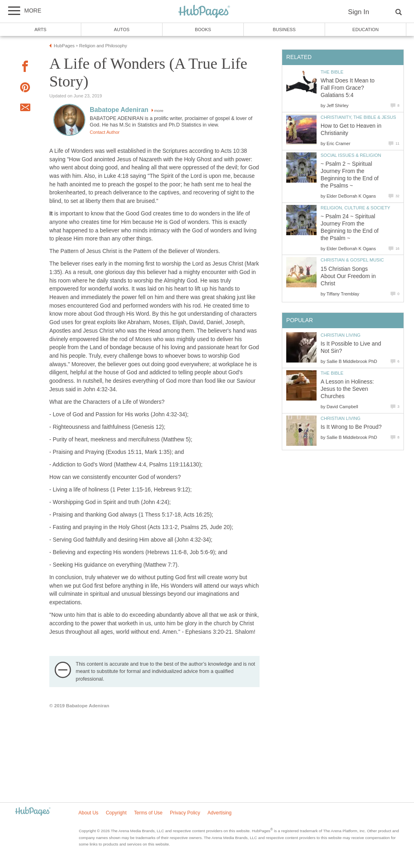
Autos (121, 29)
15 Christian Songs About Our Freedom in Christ (348, 276)
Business (284, 29)
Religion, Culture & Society (355, 207)
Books (203, 29)
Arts (40, 29)
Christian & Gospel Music (352, 259)
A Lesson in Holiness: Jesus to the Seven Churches (347, 389)
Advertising (219, 813)
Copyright (116, 813)
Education (365, 29)
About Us (88, 813)
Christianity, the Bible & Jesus (358, 117)
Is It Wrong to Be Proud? (351, 427)
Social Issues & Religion (351, 155)
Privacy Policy (185, 813)
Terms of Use (148, 813)
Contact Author (105, 132)
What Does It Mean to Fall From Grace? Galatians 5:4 (347, 88)
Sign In (358, 12)
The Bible (332, 72)
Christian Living (341, 335)
